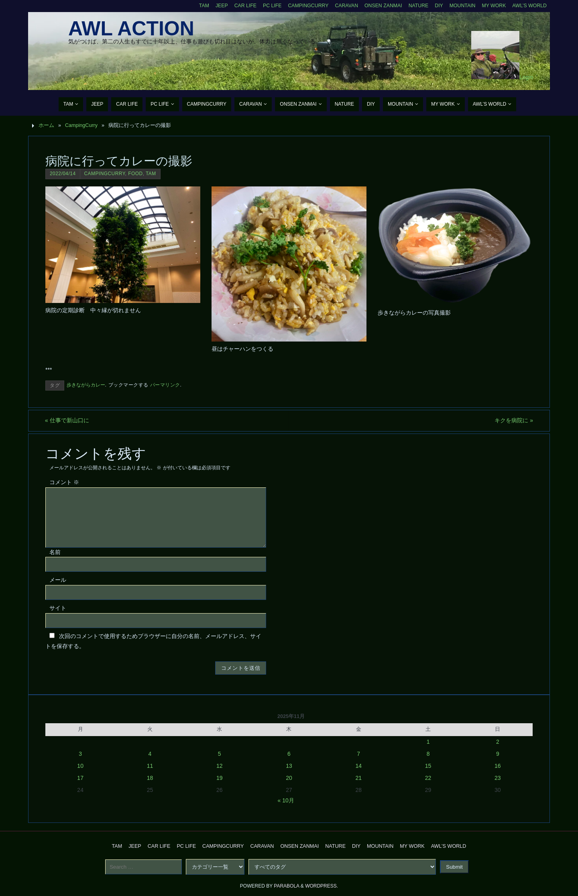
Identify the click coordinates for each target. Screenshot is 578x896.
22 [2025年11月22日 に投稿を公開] (428, 778)
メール (57, 580)
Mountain (461, 5)
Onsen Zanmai (380, 5)
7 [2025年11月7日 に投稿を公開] (358, 754)
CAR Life (239, 5)
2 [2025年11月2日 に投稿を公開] (497, 741)
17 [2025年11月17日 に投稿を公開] (80, 778)
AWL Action (131, 28)
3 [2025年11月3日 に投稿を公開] (80, 754)
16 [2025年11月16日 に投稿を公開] (498, 766)
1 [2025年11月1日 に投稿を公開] (428, 741)
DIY (437, 5)
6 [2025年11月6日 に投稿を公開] (289, 754)
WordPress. (321, 886)
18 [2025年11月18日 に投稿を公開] (150, 778)
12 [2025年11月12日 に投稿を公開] (219, 766)
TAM (197, 5)
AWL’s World (529, 5)
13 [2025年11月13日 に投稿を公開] (289, 766)
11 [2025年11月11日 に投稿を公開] (150, 766)
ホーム (46, 125)
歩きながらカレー (86, 385)
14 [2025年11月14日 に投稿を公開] (358, 766)
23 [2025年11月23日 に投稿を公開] (498, 778)
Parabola (286, 886)
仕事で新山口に (67, 420)
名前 (55, 552)
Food (135, 173)
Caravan (342, 5)
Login (526, 77)
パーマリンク (165, 385)
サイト (57, 608)
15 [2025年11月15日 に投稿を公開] (428, 766)
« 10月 (286, 800)
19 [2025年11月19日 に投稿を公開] (219, 778)
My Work (492, 5)
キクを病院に (513, 420)
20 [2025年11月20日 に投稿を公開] (289, 778)
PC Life (267, 5)
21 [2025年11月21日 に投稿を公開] (358, 778)
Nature (416, 5)
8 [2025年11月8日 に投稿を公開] (428, 754)
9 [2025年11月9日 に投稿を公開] (497, 754)
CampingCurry (303, 5)
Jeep (215, 5)
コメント (64, 482)
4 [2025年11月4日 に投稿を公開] (150, 754)
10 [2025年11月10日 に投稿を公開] (80, 766)
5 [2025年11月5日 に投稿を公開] (219, 754)
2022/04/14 (63, 173)
